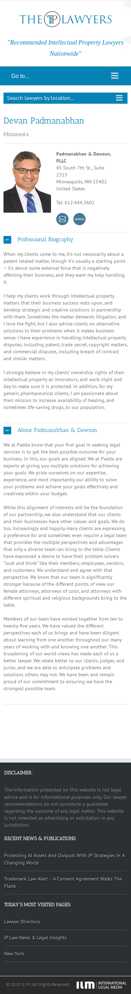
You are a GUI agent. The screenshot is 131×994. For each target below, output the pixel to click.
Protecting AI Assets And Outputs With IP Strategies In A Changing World (64, 859)
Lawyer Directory (22, 921)
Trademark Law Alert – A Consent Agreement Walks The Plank (63, 882)
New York (14, 953)
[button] (65, 239)
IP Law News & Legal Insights (35, 937)
